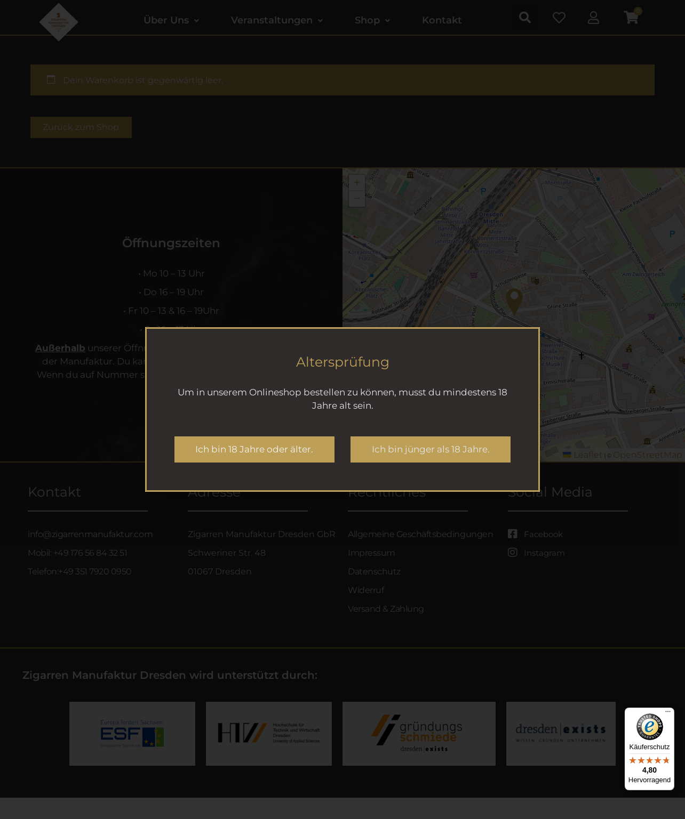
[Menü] (668, 714)
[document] (342, 409)
